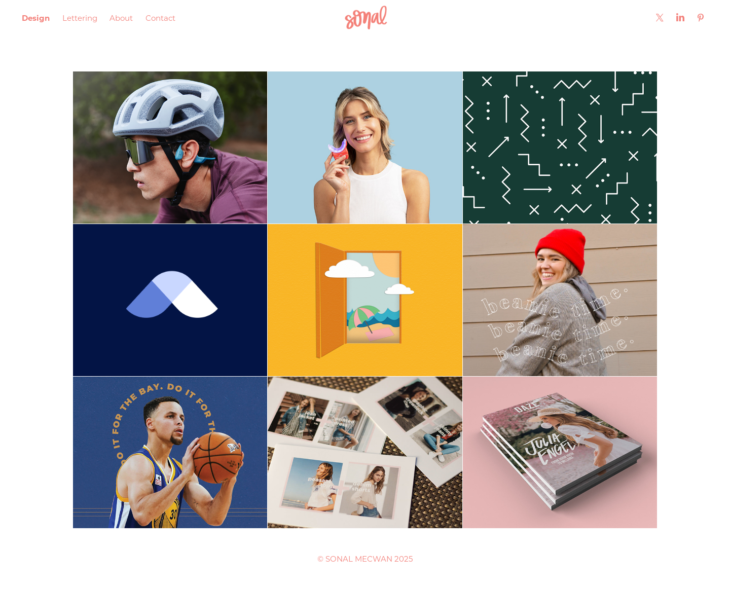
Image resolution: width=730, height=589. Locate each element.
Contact (160, 18)
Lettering (79, 18)
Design (36, 18)
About (121, 18)
